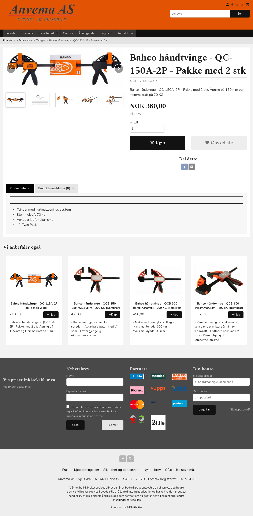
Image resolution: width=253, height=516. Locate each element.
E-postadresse (203, 376)
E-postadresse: (76, 391)
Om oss (68, 33)
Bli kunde (27, 33)
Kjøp (157, 143)
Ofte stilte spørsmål (180, 469)
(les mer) (99, 416)
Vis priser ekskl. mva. (17, 387)
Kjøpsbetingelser (86, 469)
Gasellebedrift (48, 33)
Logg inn (106, 33)
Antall (134, 123)
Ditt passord (201, 391)
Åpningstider (87, 33)
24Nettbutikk (134, 507)
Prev (15, 68)
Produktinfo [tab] (18, 188)
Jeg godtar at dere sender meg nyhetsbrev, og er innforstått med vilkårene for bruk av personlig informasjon (94, 411)
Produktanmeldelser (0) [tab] (54, 188)
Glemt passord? (240, 410)
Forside (10, 33)
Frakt (66, 469)
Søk (239, 14)
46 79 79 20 (135, 479)
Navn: (70, 376)
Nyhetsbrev (152, 469)
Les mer (113, 425)
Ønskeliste (219, 143)
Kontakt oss (125, 33)
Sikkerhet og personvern (121, 469)
